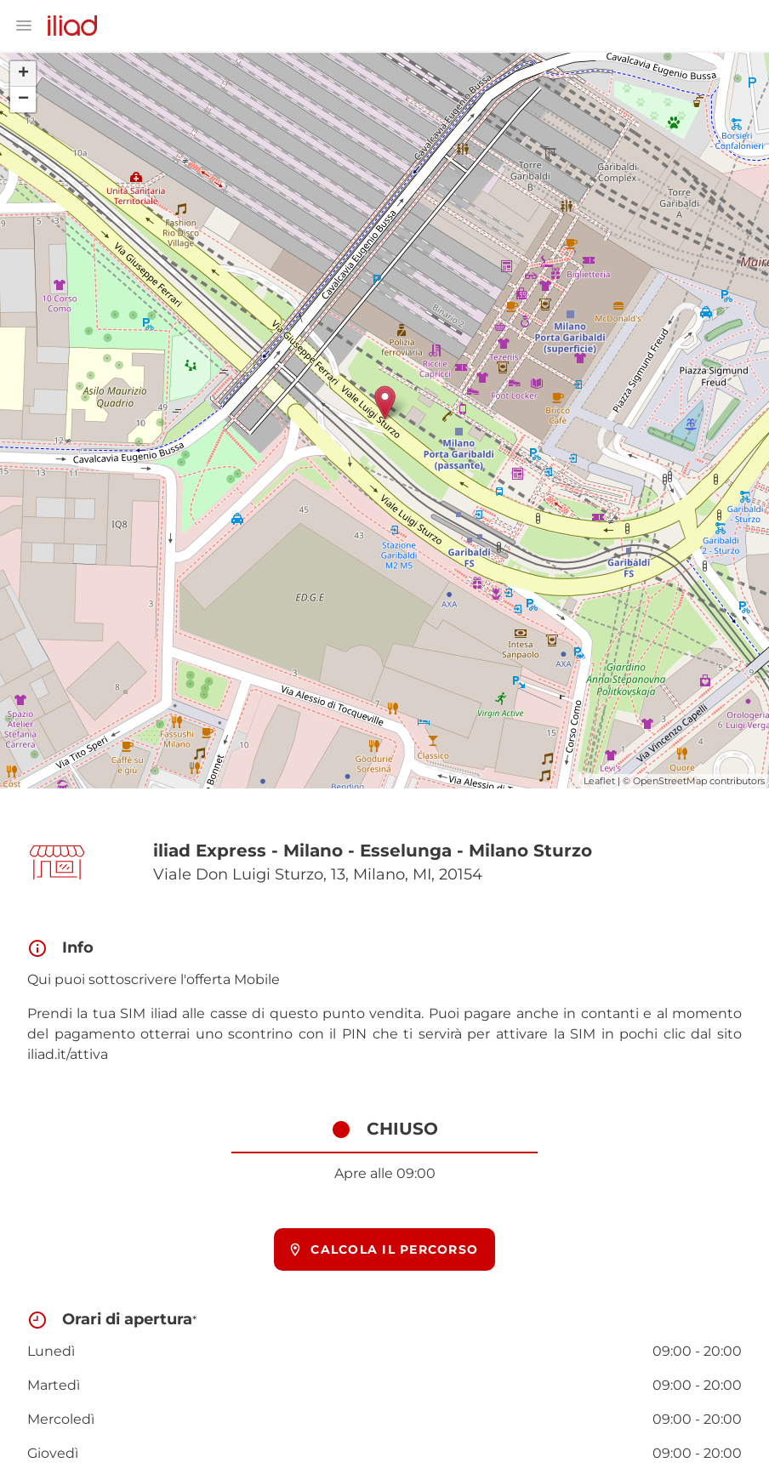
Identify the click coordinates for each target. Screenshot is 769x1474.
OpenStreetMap (670, 781)
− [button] (23, 99)
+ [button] (23, 74)
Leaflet (599, 781)
